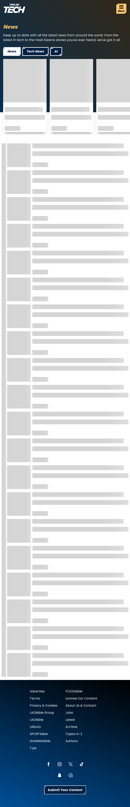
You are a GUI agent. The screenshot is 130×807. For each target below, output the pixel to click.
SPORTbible (39, 734)
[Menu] (121, 9)
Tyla (33, 748)
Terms (35, 698)
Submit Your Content (65, 790)
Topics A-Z (73, 734)
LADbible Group (42, 712)
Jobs (69, 712)
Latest (70, 719)
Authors (71, 741)
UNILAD (35, 727)
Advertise (37, 691)
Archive (71, 727)
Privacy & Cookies (43, 705)
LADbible (36, 719)
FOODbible (73, 691)
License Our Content (81, 698)
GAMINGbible (40, 741)
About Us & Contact (80, 705)
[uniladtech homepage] (14, 8)
